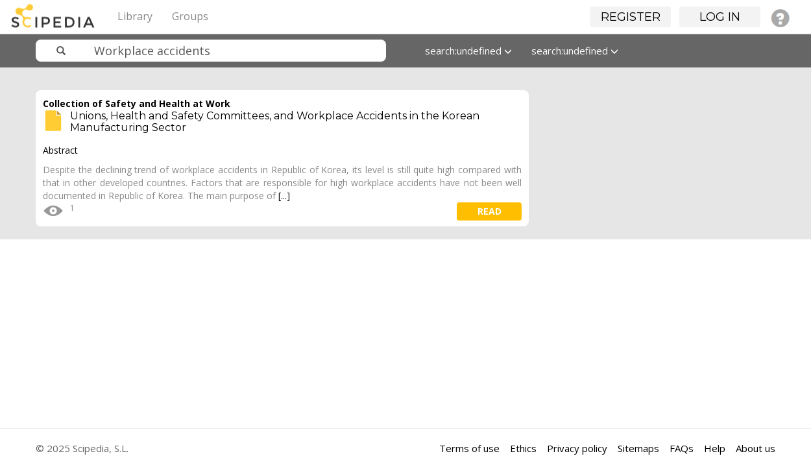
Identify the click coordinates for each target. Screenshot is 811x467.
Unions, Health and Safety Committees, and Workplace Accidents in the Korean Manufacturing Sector (274, 122)
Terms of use (469, 448)
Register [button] (630, 17)
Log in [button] (719, 17)
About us (755, 448)
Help (714, 448)
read (490, 211)
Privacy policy (577, 448)
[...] (284, 195)
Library (134, 16)
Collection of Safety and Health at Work (136, 103)
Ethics (523, 448)
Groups (190, 16)
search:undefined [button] (468, 50)
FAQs (682, 448)
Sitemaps (638, 448)
